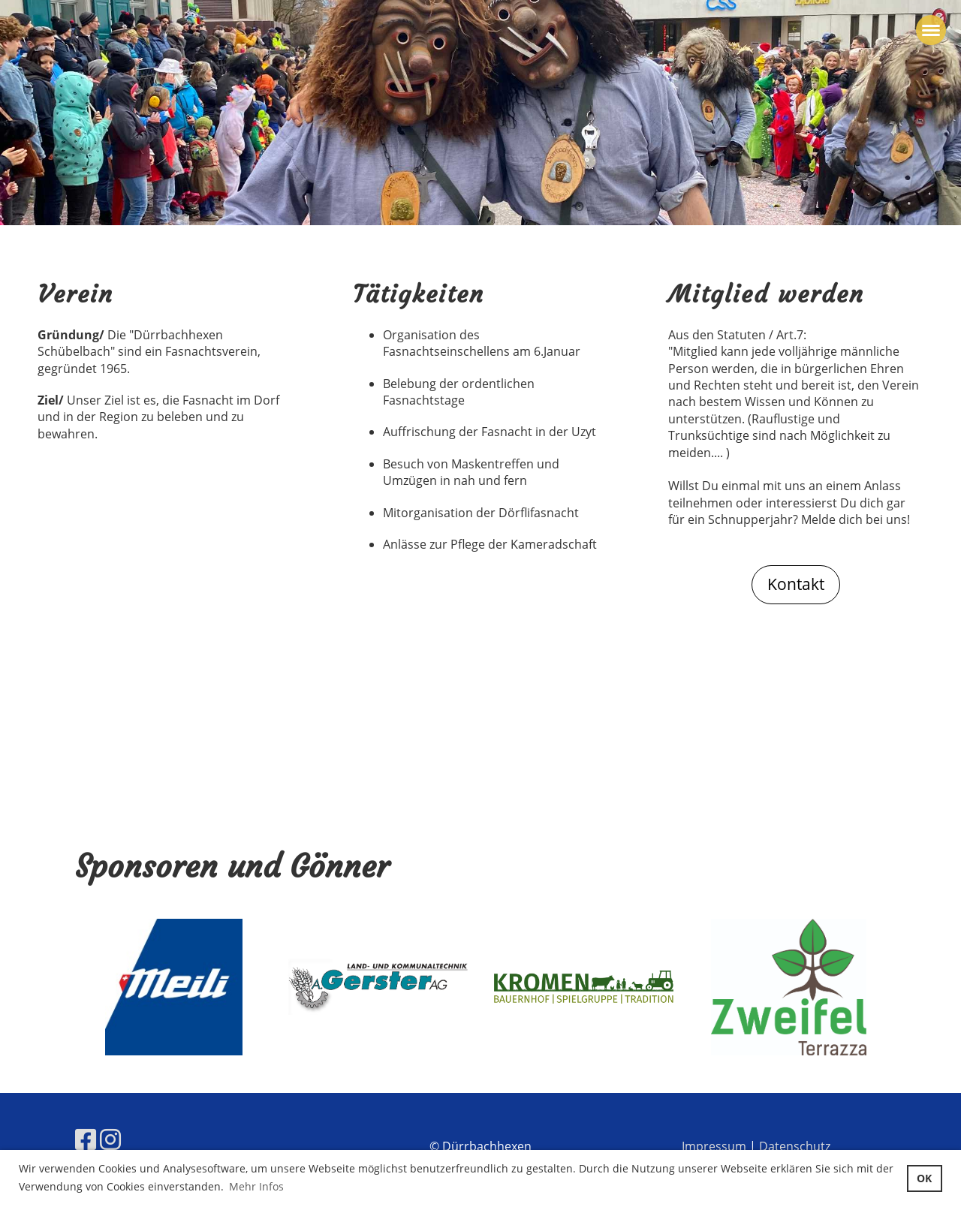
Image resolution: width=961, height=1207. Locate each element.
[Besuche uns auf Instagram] (110, 1139)
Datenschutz (794, 1146)
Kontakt (795, 583)
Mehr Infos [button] (256, 1186)
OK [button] (924, 1178)
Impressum (714, 1146)
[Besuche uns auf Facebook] (85, 1139)
